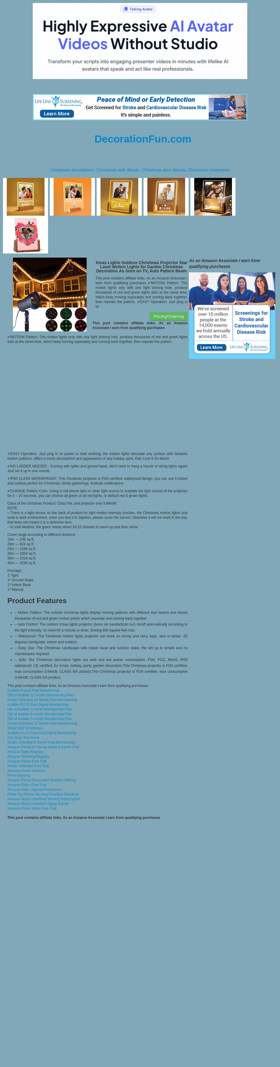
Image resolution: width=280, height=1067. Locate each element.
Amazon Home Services (26, 771)
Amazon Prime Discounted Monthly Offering (41, 780)
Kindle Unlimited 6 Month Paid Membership (41, 742)
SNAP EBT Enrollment (25, 728)
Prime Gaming (18, 775)
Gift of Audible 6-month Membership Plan (39, 714)
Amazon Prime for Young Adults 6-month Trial (43, 747)
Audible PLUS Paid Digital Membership (38, 705)
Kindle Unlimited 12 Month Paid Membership (42, 723)
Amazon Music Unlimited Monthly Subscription (43, 799)
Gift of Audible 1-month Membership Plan (39, 719)
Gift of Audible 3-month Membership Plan (39, 709)
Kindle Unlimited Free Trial (28, 766)
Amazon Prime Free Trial (27, 761)
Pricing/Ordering (169, 316)
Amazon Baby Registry (25, 752)
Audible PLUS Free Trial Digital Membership (42, 733)
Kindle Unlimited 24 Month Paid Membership (42, 700)
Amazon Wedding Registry (28, 757)
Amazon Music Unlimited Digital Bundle (38, 804)
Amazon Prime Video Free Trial (32, 808)
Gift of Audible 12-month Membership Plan (40, 695)
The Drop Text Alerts (23, 738)
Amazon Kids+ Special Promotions (34, 790)
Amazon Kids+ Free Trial (26, 785)
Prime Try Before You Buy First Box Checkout (43, 794)
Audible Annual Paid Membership (33, 690)
